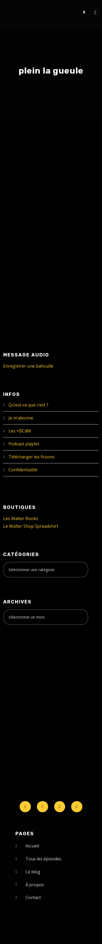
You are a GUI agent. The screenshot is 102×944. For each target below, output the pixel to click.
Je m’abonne (20, 418)
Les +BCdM (19, 431)
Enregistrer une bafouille (28, 366)
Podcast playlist (23, 444)
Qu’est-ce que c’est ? (28, 405)
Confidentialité (22, 470)
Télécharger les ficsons (31, 457)
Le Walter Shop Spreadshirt (30, 526)
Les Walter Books (20, 518)
